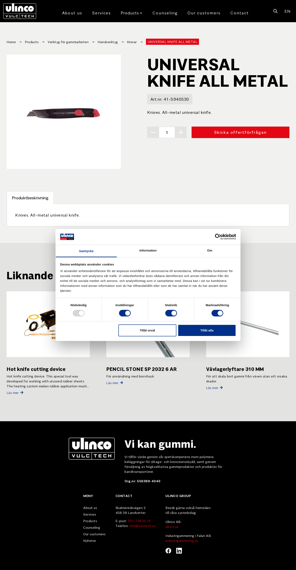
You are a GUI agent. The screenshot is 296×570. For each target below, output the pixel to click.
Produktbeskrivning (30, 197)
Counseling (165, 12)
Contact (239, 12)
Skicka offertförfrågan (240, 132)
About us (72, 12)
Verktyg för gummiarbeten (68, 41)
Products (132, 13)
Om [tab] (209, 250)
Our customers (204, 12)
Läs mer (15, 392)
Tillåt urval (147, 330)
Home (11, 41)
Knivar (132, 41)
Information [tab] (148, 250)
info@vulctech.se (142, 525)
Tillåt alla (206, 330)
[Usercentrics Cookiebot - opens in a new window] (218, 237)
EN (287, 11)
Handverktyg (108, 41)
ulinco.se (172, 526)
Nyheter (89, 540)
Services (101, 12)
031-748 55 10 (139, 520)
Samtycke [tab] (86, 251)
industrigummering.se (181, 540)
